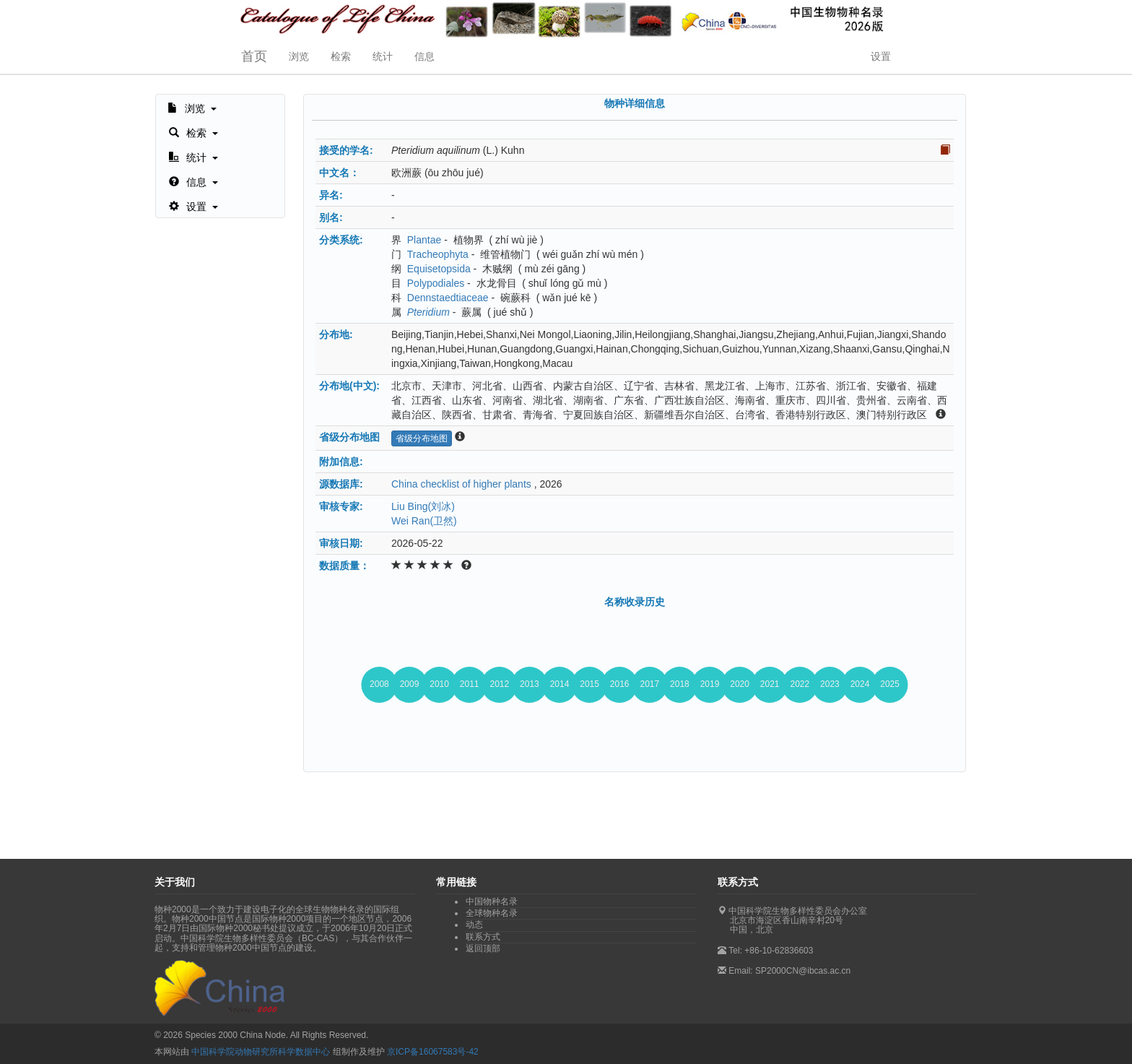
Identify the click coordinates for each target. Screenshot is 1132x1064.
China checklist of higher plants (461, 484)
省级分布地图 (422, 438)
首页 (254, 56)
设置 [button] (881, 56)
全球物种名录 (492, 913)
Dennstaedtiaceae (448, 297)
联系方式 (483, 937)
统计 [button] (383, 56)
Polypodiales (435, 283)
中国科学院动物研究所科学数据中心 (260, 1052)
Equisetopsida (439, 268)
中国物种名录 (492, 901)
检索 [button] (341, 56)
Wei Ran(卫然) (424, 521)
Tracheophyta (438, 254)
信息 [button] (424, 56)
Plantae (424, 240)
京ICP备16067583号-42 (433, 1052)
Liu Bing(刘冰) (423, 506)
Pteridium (428, 312)
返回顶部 (483, 948)
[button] (192, 107)
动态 (474, 925)
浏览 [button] (299, 56)
